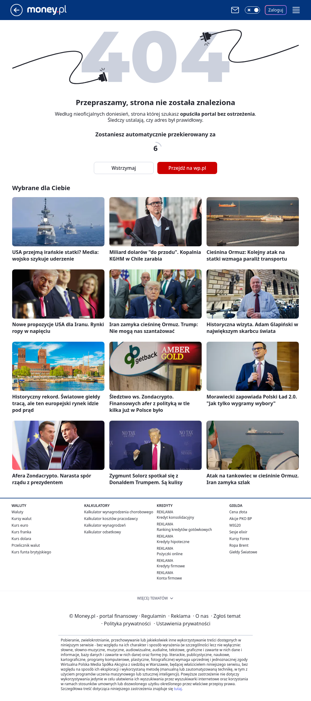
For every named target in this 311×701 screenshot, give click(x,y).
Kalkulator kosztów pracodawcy (111, 518)
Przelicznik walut (26, 545)
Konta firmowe (169, 578)
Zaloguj (275, 10)
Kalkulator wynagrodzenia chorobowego (118, 512)
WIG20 (235, 525)
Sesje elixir (238, 532)
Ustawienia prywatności (182, 623)
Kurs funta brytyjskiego (31, 552)
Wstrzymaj (123, 168)
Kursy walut (22, 518)
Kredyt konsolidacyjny (175, 517)
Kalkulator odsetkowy (102, 532)
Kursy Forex (239, 538)
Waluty (17, 512)
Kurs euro (20, 525)
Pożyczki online (170, 553)
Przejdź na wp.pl (187, 168)
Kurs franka (21, 532)
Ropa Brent (238, 545)
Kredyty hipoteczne (173, 541)
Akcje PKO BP (240, 518)
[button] (296, 10)
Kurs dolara (21, 538)
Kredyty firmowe (171, 566)
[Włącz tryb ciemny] (252, 10)
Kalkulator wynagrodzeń (105, 525)
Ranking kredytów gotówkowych (184, 529)
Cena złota (238, 512)
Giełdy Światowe (243, 552)
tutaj (178, 688)
